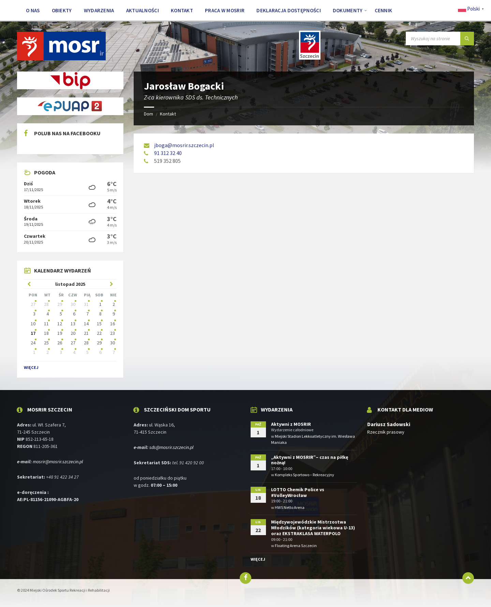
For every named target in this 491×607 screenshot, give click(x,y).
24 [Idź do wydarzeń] (33, 343)
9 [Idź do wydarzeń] (114, 314)
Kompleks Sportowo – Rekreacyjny (304, 474)
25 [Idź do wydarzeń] (46, 343)
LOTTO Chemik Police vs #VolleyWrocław (297, 492)
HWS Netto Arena (289, 507)
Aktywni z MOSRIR (291, 424)
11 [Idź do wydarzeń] (46, 324)
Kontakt (168, 114)
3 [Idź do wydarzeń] (34, 314)
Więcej (31, 367)
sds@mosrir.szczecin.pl (171, 447)
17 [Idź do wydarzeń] (33, 333)
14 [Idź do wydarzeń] (86, 324)
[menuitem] (32, 10)
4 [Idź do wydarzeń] (47, 314)
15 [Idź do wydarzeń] (99, 324)
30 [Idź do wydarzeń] (73, 304)
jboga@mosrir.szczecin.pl (184, 145)
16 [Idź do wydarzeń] (112, 324)
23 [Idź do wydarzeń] (112, 333)
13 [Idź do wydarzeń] (73, 324)
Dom (148, 114)
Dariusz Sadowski (388, 424)
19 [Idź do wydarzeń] (59, 333)
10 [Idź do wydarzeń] (33, 324)
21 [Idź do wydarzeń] (86, 333)
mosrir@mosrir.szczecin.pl (58, 461)
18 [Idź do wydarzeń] (46, 333)
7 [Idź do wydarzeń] (87, 314)
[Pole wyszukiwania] (440, 38)
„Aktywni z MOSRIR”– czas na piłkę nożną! (309, 460)
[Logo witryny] (61, 58)
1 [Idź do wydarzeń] (100, 304)
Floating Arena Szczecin (296, 545)
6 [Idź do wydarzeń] (74, 314)
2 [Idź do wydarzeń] (114, 304)
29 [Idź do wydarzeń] (59, 304)
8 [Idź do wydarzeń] (100, 314)
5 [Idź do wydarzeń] (61, 314)
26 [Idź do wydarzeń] (59, 343)
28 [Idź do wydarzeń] (46, 304)
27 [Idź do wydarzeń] (33, 304)
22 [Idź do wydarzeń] (99, 333)
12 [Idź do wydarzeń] (59, 324)
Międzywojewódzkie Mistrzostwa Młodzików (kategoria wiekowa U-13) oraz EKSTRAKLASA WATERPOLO (313, 527)
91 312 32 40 (168, 153)
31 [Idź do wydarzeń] (86, 304)
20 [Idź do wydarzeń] (73, 333)
